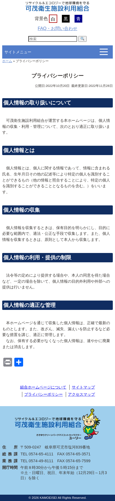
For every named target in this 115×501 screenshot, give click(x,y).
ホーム (7, 61)
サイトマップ (83, 387)
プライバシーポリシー (43, 394)
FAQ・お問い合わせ (57, 28)
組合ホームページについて (43, 387)
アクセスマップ (81, 394)
